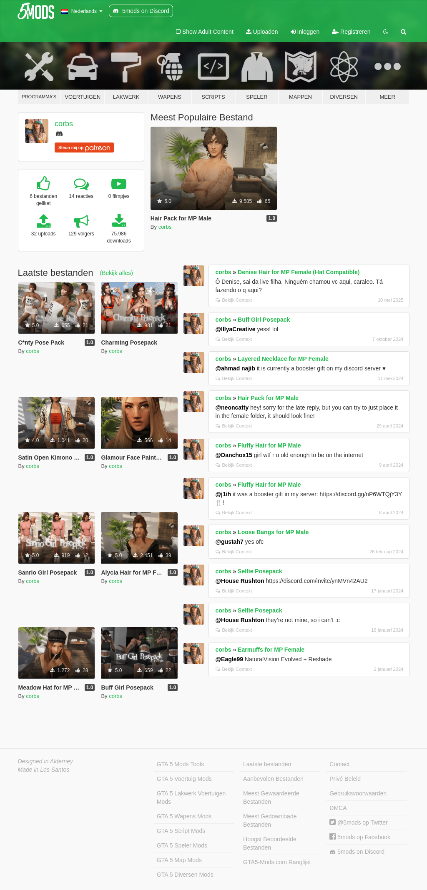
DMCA (338, 808)
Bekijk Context (234, 300)
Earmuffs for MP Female (271, 649)
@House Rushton (239, 581)
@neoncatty (232, 407)
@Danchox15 (233, 455)
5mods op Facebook (359, 837)
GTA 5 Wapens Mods (184, 816)
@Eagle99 (229, 659)
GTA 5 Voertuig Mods (184, 778)
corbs (64, 124)
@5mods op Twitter (358, 822)
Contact (339, 764)
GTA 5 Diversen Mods (185, 874)
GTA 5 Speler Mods (182, 845)
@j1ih (223, 494)
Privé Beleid (345, 778)
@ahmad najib (235, 368)
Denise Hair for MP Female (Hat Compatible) (298, 272)
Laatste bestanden (267, 764)
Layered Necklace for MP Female (283, 358)
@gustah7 (229, 541)
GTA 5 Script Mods (181, 831)
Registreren (351, 31)
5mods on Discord (356, 851)
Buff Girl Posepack (264, 319)
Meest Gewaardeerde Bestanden (271, 797)
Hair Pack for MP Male (268, 398)
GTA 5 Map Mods (179, 860)
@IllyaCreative (235, 329)
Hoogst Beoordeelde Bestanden (269, 843)
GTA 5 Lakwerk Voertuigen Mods (191, 797)
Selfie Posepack (260, 571)
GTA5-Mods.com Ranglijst (277, 862)
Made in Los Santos (44, 769)
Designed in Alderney (45, 761)
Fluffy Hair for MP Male (269, 445)
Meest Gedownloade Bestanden (269, 820)
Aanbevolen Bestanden (273, 778)
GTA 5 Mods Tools (180, 764)
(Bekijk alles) (116, 273)
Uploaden (262, 31)
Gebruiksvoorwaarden (358, 793)
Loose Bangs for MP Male (273, 532)
